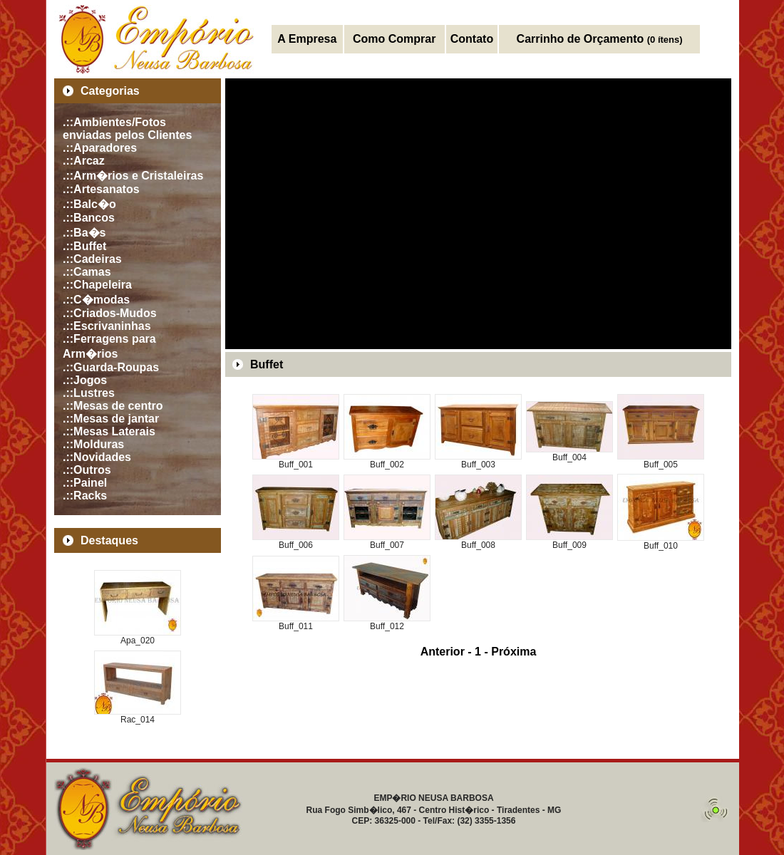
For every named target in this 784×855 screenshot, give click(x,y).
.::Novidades (97, 457)
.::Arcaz (84, 161)
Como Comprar (394, 39)
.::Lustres (89, 393)
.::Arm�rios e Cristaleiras (133, 176)
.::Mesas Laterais (109, 431)
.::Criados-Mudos (110, 313)
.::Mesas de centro (113, 406)
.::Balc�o (89, 204)
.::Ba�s (84, 233)
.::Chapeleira (97, 285)
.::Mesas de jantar (111, 419)
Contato (471, 39)
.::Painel (85, 483)
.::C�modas (96, 300)
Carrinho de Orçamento (600, 39)
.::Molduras (93, 444)
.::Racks (85, 495)
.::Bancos (89, 218)
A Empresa (306, 39)
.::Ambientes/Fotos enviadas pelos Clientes (127, 128)
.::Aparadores (100, 148)
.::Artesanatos (101, 189)
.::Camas (87, 272)
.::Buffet (84, 246)
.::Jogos (85, 380)
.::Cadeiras (92, 259)
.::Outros (87, 470)
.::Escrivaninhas (107, 326)
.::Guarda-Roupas (111, 367)
